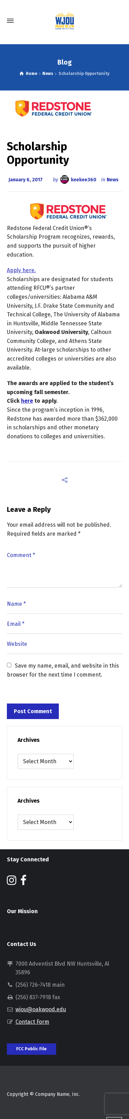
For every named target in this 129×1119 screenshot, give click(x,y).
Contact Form (32, 1021)
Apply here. (21, 270)
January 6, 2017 (26, 180)
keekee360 (83, 180)
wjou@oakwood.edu (40, 1009)
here (27, 401)
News (113, 180)
